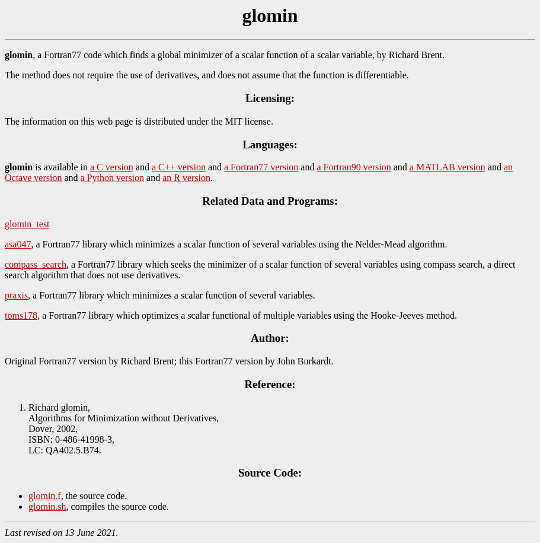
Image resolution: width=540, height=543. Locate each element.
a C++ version (179, 167)
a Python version (113, 178)
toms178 (21, 315)
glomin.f (44, 496)
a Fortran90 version (354, 167)
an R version (186, 178)
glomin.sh (47, 506)
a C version (111, 167)
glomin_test (27, 224)
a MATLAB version (447, 167)
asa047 (18, 244)
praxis (16, 295)
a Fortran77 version (261, 167)
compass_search (35, 264)
